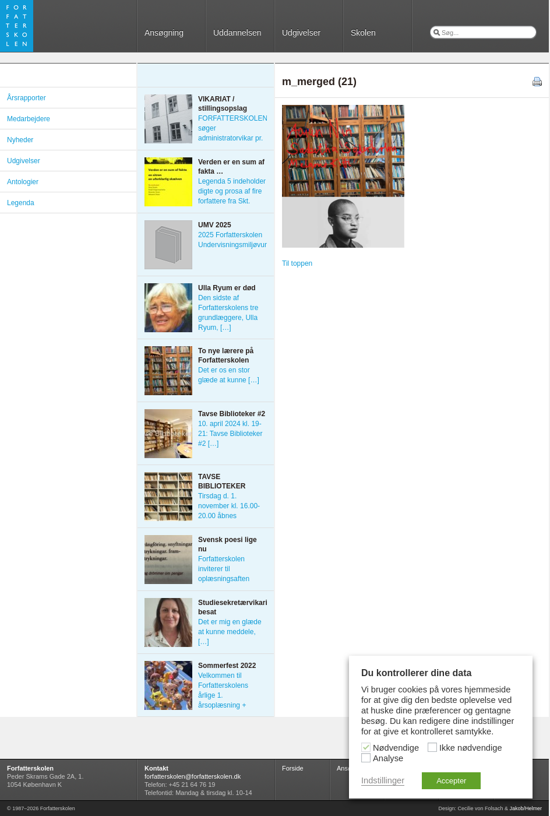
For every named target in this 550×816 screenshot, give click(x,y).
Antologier (22, 182)
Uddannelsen (237, 32)
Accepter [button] (451, 780)
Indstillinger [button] (382, 780)
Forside (293, 768)
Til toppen (297, 263)
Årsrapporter (26, 98)
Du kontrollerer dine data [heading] (416, 673)
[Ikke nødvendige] (432, 747)
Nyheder (20, 140)
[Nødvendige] (366, 747)
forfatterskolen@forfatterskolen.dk (192, 776)
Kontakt (156, 768)
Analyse (388, 758)
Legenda (20, 203)
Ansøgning (164, 32)
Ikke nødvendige (470, 747)
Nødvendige (396, 747)
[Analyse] (366, 757)
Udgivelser (301, 32)
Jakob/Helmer (525, 808)
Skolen (363, 32)
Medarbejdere (28, 119)
